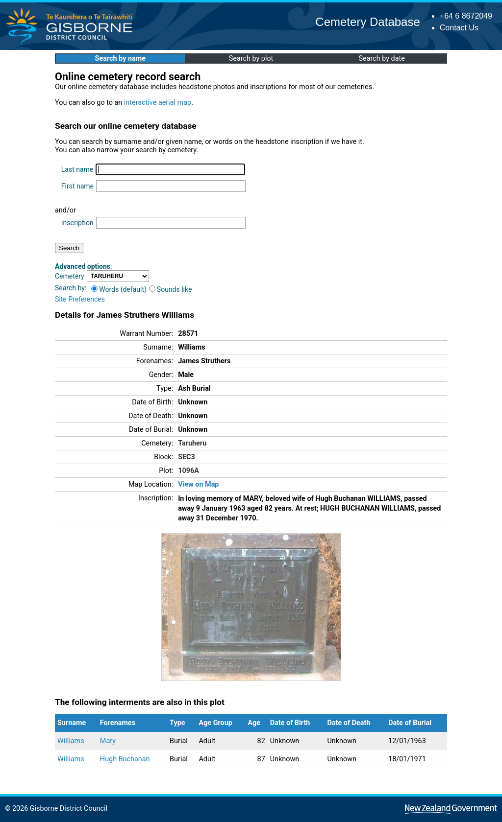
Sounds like (170, 289)
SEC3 (186, 457)
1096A (188, 471)
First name (77, 186)
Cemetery (69, 276)
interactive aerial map (157, 102)
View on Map (198, 484)
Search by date (381, 58)
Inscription (77, 223)
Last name (77, 169)
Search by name (120, 58)
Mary (108, 741)
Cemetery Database (367, 21)
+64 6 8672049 (466, 16)
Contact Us (459, 27)
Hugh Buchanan (125, 759)
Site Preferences (80, 299)
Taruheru (192, 443)
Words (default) (119, 289)
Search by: (70, 288)
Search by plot (251, 58)
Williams (70, 741)
